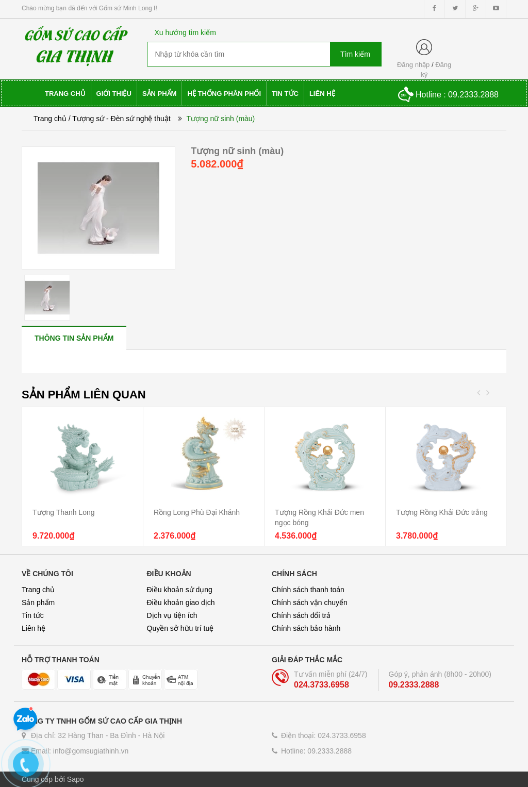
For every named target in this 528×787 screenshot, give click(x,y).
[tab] (74, 338)
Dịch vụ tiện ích (172, 615)
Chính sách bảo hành (306, 628)
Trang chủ (50, 118)
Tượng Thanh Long (63, 512)
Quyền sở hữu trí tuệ (180, 628)
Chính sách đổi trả (301, 615)
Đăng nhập (413, 65)
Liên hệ (33, 628)
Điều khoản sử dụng (179, 589)
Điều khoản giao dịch (181, 602)
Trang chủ (38, 589)
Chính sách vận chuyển (310, 602)
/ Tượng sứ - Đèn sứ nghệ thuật (120, 118)
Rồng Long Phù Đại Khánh (197, 512)
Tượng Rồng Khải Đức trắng (442, 512)
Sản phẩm (38, 602)
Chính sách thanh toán (308, 589)
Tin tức (33, 615)
